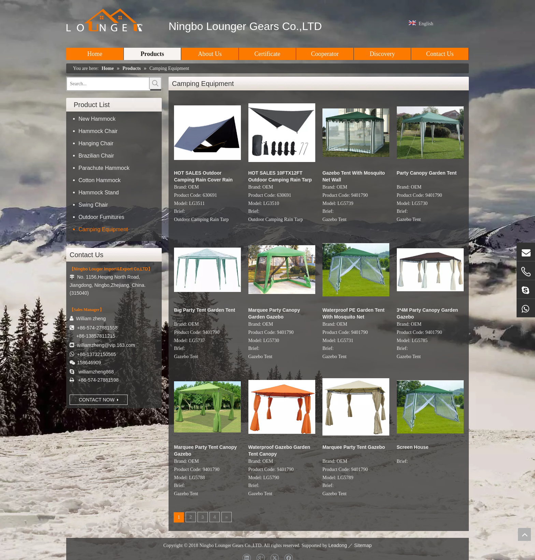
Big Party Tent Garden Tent (204, 310)
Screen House (413, 447)
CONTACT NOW (98, 399)
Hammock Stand (98, 192)
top (524, 534)
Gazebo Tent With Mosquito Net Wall (353, 176)
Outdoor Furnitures (101, 217)
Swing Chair (93, 205)
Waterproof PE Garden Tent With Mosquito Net (353, 313)
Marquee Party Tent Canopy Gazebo (205, 450)
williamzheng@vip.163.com (106, 345)
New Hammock (96, 119)
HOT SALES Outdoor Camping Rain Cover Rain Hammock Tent (203, 176)
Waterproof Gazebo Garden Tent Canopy (279, 450)
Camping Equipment (103, 229)
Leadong (337, 545)
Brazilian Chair (96, 156)
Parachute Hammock (103, 168)
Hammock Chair (98, 131)
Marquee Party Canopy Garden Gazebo (274, 313)
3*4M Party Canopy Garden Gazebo (427, 313)
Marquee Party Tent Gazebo (353, 447)
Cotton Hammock (99, 180)
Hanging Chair (95, 143)
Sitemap (363, 545)
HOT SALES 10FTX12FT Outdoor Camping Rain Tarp (280, 176)
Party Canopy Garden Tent (427, 173)
